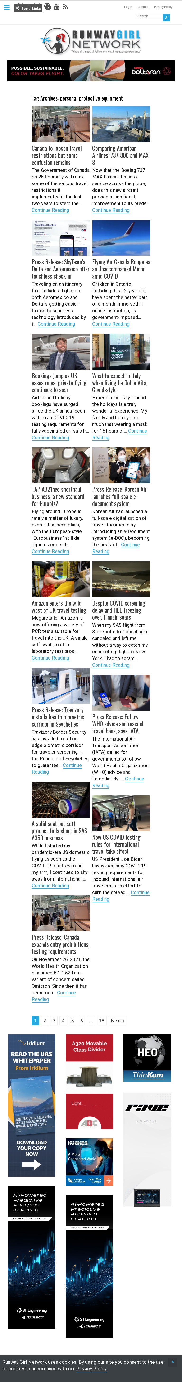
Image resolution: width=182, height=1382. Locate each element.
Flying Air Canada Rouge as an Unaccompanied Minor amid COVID (120, 268)
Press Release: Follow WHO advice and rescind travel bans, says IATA (120, 723)
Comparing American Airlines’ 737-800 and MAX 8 (119, 155)
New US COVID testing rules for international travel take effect (115, 844)
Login (128, 7)
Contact (143, 7)
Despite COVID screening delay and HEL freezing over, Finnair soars (121, 609)
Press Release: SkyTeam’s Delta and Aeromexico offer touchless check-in (60, 268)
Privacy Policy (163, 7)
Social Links (31, 8)
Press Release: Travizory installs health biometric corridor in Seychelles (57, 716)
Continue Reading (50, 209)
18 (101, 1021)
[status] (172, 1362)
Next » (117, 1021)
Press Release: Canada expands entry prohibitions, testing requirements (59, 944)
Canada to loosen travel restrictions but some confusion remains (56, 155)
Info (48, 7)
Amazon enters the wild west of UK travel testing (58, 606)
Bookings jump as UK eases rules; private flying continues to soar (60, 382)
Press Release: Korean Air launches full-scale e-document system (118, 496)
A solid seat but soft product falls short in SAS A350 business (58, 830)
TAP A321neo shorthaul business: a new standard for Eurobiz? (57, 496)
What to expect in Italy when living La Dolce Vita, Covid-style (118, 382)
